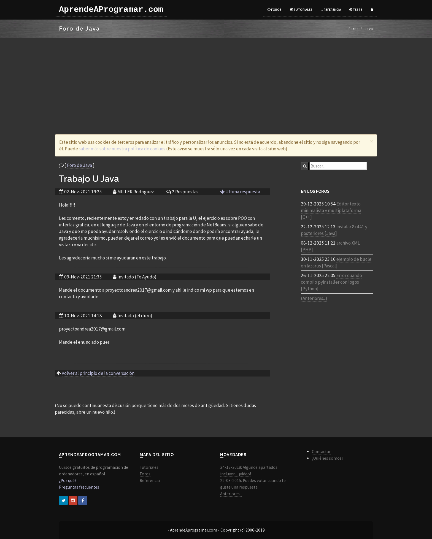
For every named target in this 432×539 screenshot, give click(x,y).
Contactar (321, 451)
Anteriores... (231, 493)
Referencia (331, 9)
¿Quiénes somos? (327, 458)
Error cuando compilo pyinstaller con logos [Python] (331, 282)
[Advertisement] (216, 79)
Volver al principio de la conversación (98, 373)
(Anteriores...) (314, 298)
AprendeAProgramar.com (111, 9)
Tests (356, 9)
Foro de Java (79, 165)
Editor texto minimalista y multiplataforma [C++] (331, 210)
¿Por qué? (67, 480)
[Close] (371, 141)
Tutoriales (301, 9)
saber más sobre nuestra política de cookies (122, 149)
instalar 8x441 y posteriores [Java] (334, 230)
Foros (274, 9)
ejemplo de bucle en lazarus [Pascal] (336, 262)
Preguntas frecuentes (79, 487)
